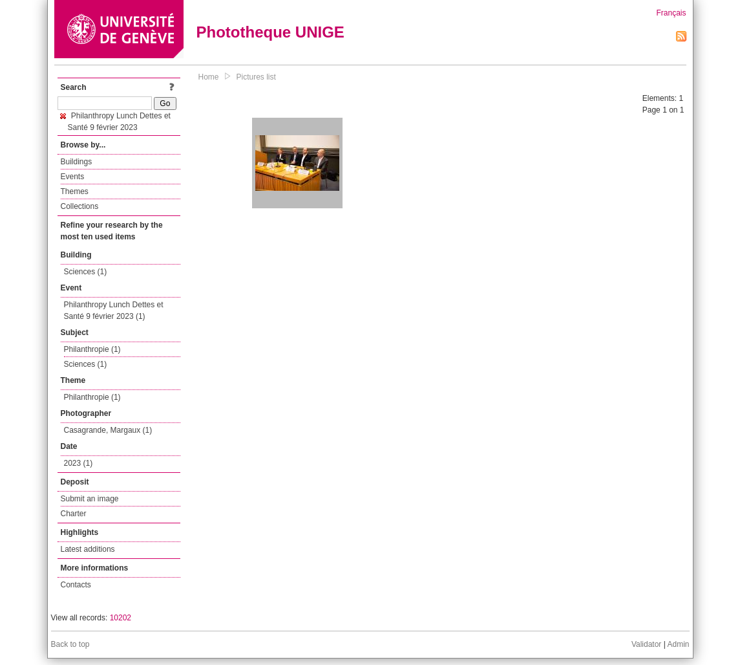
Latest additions (88, 549)
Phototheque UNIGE (270, 32)
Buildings (76, 161)
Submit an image (90, 498)
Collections (80, 206)
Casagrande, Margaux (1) (108, 430)
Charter (74, 513)
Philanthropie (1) (92, 349)
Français (671, 12)
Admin (678, 644)
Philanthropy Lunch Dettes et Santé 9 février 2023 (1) (114, 310)
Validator (646, 644)
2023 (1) (78, 463)
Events (73, 176)
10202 (120, 617)
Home (208, 77)
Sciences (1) (85, 271)
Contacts (76, 584)
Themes (75, 191)
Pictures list (256, 77)
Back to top (70, 644)
